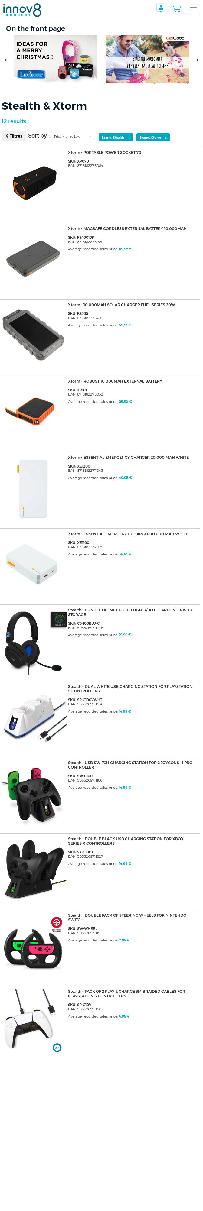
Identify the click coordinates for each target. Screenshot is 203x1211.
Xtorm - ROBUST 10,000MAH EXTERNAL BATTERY (117, 381)
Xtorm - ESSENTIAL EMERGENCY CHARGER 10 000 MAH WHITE (130, 534)
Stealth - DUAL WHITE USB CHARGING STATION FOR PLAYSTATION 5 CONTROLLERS (119, 689)
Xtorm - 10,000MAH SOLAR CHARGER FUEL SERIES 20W (123, 305)
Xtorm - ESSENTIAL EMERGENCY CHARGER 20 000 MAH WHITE (131, 457)
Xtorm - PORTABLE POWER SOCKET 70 (106, 152)
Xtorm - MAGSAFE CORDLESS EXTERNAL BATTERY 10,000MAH (130, 228)
